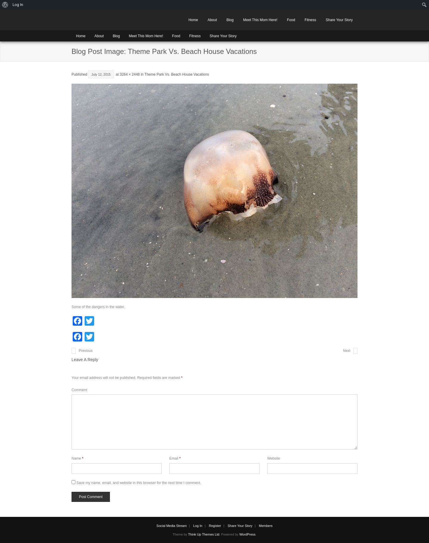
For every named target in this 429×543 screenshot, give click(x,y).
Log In (198, 526)
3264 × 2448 (130, 74)
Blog (230, 20)
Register (215, 526)
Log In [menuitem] (18, 4)
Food (291, 20)
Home (193, 20)
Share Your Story (339, 20)
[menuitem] (5, 5)
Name (77, 458)
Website (273, 458)
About (212, 20)
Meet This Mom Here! (260, 20)
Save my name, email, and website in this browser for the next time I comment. (138, 483)
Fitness (310, 20)
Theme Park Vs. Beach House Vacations (176, 74)
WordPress (247, 534)
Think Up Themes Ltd (203, 534)
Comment (79, 390)
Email (175, 458)
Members (266, 526)
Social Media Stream (171, 526)
